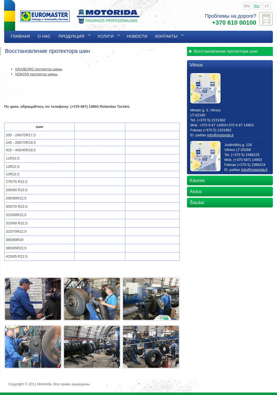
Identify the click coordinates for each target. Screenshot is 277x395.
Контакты (167, 38)
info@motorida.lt (220, 135)
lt (267, 6)
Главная (20, 36)
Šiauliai (197, 202)
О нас (44, 36)
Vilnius (196, 65)
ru (257, 6)
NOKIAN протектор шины (36, 74)
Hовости (137, 36)
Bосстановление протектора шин (226, 51)
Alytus (196, 191)
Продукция (73, 38)
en (246, 6)
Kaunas (197, 180)
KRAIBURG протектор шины (38, 69)
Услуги (107, 38)
